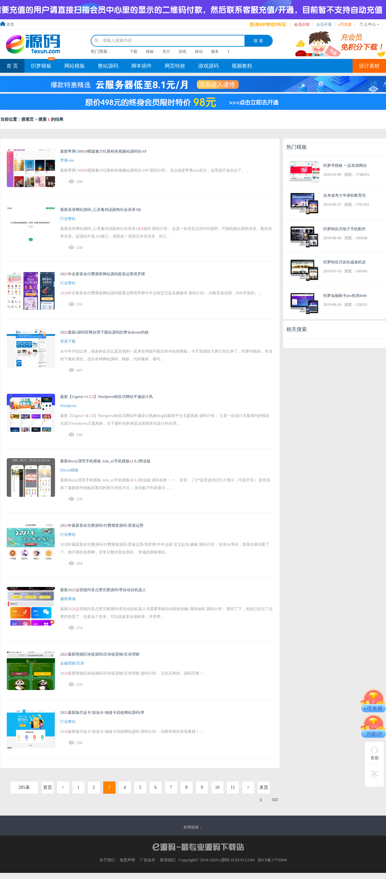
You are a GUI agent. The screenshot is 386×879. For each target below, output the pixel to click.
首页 (10, 24)
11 (233, 787)
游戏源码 (208, 66)
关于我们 (107, 860)
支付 (166, 51)
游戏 (182, 51)
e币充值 (345, 24)
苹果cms (67, 160)
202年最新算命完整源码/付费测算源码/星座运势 (101, 525)
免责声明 (127, 860)
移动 (199, 51)
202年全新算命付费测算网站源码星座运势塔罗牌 (102, 274)
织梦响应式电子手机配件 (344, 229)
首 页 (12, 66)
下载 (133, 51)
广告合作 (147, 860)
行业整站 (68, 218)
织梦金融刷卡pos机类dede (345, 295)
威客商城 (68, 599)
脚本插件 (141, 66)
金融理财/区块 (72, 663)
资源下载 (68, 341)
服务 (215, 51)
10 (217, 787)
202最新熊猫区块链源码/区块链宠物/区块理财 (100, 654)
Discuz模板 (69, 470)
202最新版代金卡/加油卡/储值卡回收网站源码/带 (102, 712)
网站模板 (74, 66)
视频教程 (242, 66)
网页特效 (175, 66)
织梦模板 (41, 66)
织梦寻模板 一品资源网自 (345, 165)
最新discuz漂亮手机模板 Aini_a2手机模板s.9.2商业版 (105, 461)
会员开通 (324, 24)
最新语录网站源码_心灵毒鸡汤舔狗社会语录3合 (100, 209)
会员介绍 (301, 24)
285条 (24, 787)
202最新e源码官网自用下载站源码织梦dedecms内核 (104, 332)
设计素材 (369, 66)
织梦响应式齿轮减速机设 (344, 262)
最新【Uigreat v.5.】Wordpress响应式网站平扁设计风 (106, 396)
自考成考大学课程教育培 (344, 195)
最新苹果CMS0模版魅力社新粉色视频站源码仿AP (103, 151)
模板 (150, 51)
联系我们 (168, 860)
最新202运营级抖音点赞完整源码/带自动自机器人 (103, 590)
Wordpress (68, 405)
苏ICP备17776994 (272, 860)
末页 (263, 787)
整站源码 (108, 66)
